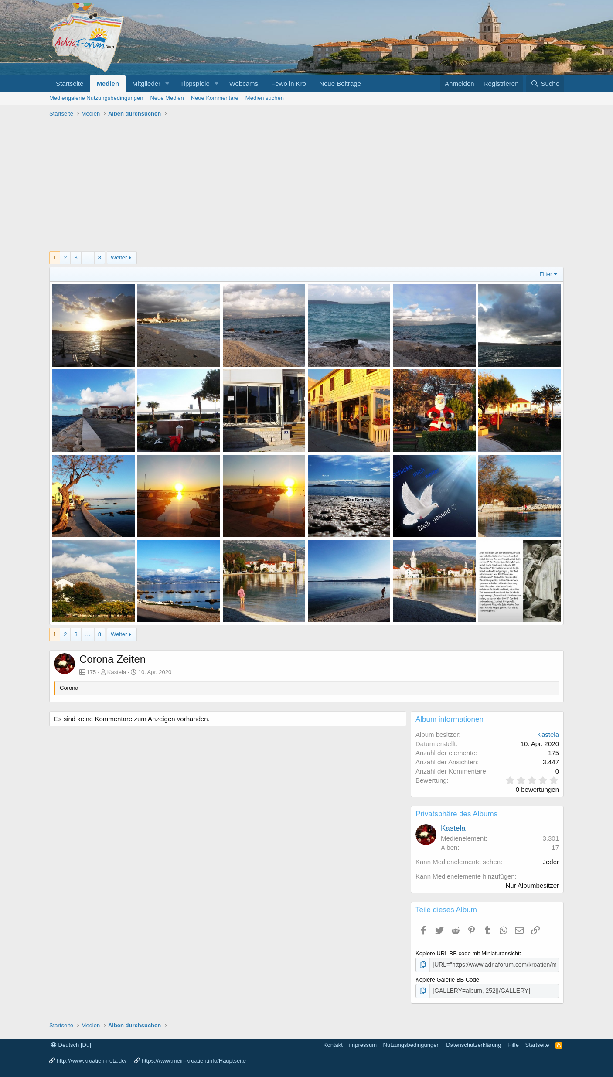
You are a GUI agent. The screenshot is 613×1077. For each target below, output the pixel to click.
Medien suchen (264, 98)
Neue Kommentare (214, 98)
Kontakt (333, 1043)
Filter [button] (546, 274)
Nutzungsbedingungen (411, 1043)
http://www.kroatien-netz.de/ (91, 1060)
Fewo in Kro (288, 83)
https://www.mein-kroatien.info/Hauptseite (194, 1060)
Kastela (116, 672)
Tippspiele (195, 83)
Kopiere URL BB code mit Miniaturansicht (467, 953)
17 (555, 847)
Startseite (69, 83)
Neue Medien (167, 98)
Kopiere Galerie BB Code (447, 978)
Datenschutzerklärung (473, 1043)
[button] (167, 83)
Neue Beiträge (340, 83)
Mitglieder (146, 83)
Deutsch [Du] (71, 1043)
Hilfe (513, 1043)
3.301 (550, 838)
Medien (107, 83)
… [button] (88, 257)
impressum (363, 1043)
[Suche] (545, 83)
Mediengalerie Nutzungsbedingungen (96, 98)
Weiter (119, 257)
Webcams (243, 83)
